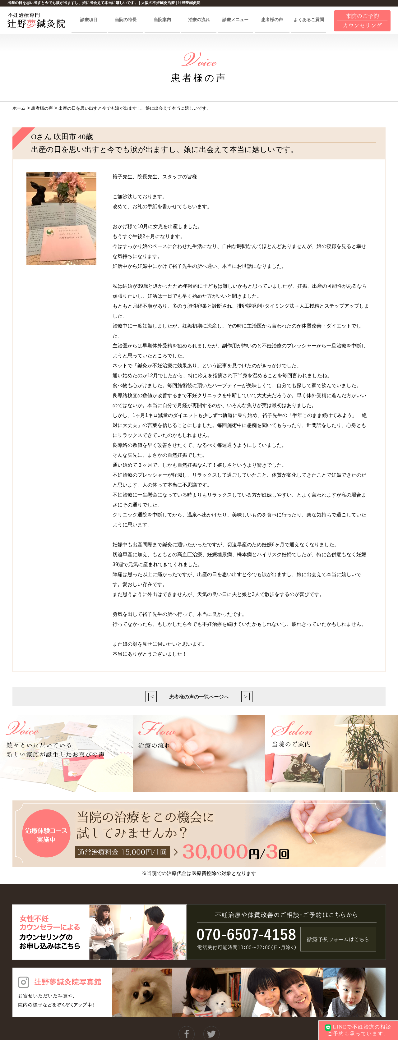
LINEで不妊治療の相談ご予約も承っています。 (358, 1030)
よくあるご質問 (309, 19)
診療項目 (89, 19)
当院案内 (162, 19)
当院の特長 (126, 19)
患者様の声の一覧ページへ (199, 696)
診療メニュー (235, 19)
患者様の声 (272, 19)
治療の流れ (199, 19)
